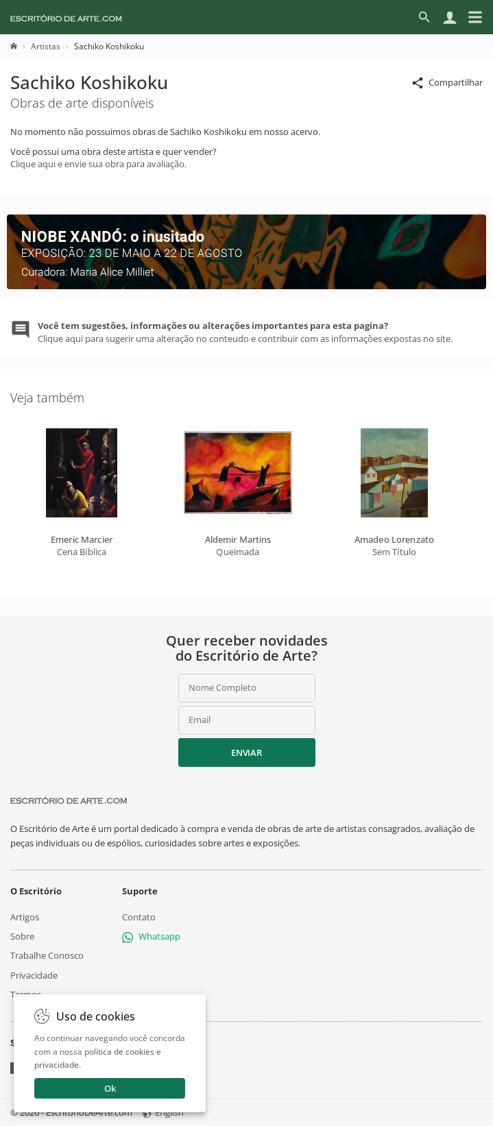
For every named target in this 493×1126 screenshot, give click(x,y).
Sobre (22, 936)
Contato (139, 917)
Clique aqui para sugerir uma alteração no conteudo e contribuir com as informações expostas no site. (245, 331)
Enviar (246, 752)
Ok (110, 1088)
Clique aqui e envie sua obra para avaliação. (98, 164)
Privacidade (34, 975)
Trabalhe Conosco (47, 956)
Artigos (24, 917)
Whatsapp (151, 936)
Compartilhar (447, 83)
